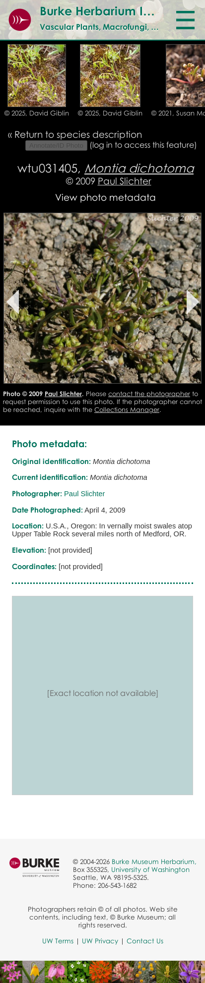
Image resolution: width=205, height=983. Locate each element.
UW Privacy (100, 941)
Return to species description (78, 134)
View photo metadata (105, 197)
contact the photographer (149, 394)
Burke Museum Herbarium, (154, 862)
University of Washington (150, 869)
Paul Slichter (124, 180)
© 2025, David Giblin (36, 113)
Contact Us (145, 941)
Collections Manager (126, 409)
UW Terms (57, 941)
